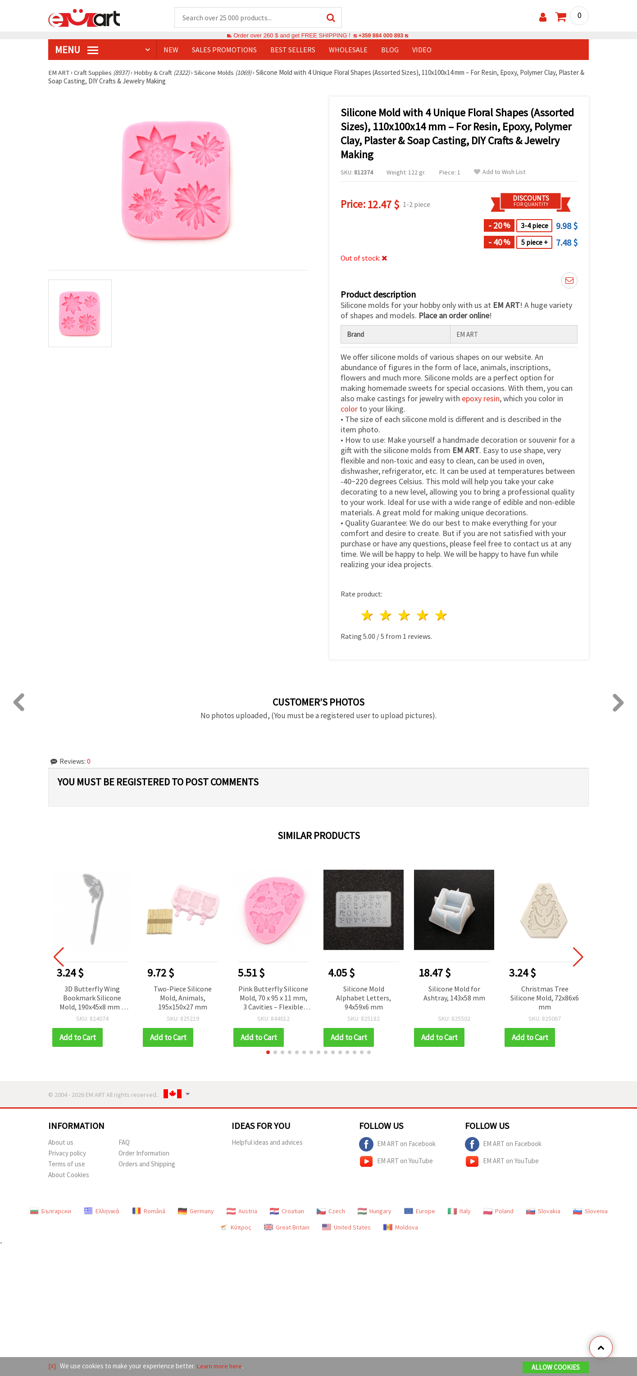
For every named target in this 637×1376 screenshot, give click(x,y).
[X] (52, 1366)
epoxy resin (481, 399)
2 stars (386, 615)
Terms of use (66, 1164)
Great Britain (286, 1227)
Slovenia (590, 1211)
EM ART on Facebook (397, 1144)
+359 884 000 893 (381, 35)
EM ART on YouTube (396, 1162)
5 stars (441, 615)
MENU (76, 50)
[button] (268, 1053)
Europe (419, 1211)
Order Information (143, 1153)
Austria (242, 1211)
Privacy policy (67, 1153)
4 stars (423, 615)
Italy (459, 1211)
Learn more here (219, 1366)
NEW (171, 50)
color (349, 409)
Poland (498, 1211)
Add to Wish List (499, 172)
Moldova (400, 1227)
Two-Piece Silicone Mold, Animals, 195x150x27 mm (183, 998)
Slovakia (543, 1211)
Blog (390, 50)
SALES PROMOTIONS (224, 50)
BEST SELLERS (292, 50)
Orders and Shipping (146, 1164)
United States (346, 1227)
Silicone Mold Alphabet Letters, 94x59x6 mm (363, 998)
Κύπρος (235, 1227)
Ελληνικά (101, 1211)
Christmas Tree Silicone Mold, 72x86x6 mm (544, 998)
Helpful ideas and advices (267, 1142)
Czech (331, 1211)
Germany (196, 1211)
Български (50, 1211)
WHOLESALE (348, 50)
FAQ (124, 1142)
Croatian (287, 1211)
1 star (368, 615)
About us (60, 1142)
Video (422, 50)
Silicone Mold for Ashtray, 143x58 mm (454, 994)
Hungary (374, 1211)
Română (148, 1211)
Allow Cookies (556, 1367)
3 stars (405, 615)
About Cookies (68, 1175)
